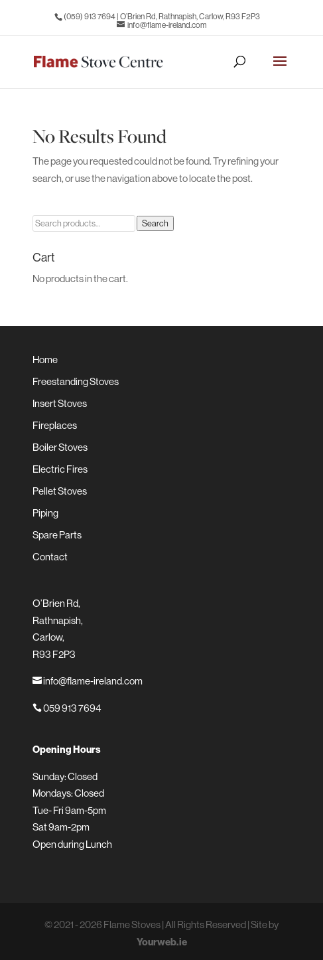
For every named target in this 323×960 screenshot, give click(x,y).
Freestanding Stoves (75, 381)
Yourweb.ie (162, 941)
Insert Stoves (59, 403)
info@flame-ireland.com (87, 681)
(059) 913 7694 (89, 16)
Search (155, 223)
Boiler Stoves (60, 447)
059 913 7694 (66, 708)
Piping (45, 513)
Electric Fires (60, 469)
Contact (50, 556)
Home (45, 359)
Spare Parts (57, 534)
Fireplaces (54, 425)
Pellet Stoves (59, 491)
